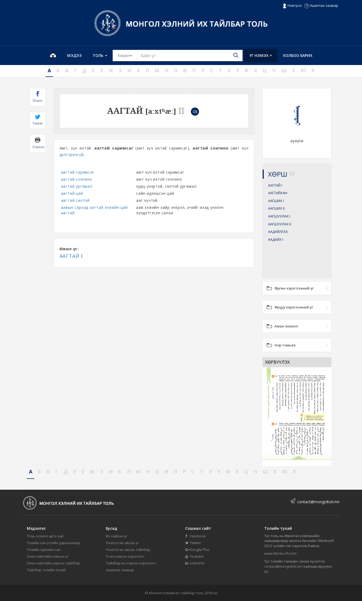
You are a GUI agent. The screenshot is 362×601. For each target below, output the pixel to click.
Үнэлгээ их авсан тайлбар (128, 549)
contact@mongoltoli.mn (318, 501)
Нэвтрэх (292, 5)
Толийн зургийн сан (44, 549)
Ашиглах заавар (321, 5)
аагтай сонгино (76, 179)
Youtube (194, 556)
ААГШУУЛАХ (279, 216)
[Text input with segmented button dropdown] (190, 55)
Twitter (193, 542)
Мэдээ (74, 55)
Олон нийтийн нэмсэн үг (48, 556)
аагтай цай (72, 193)
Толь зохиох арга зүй (45, 536)
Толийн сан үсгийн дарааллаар (53, 542)
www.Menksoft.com (280, 553)
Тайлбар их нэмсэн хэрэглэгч (131, 563)
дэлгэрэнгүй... (73, 154)
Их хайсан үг (116, 536)
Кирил (127, 55)
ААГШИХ (276, 200)
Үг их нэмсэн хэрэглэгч (125, 556)
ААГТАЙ (70, 256)
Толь (100, 55)
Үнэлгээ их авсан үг (122, 542)
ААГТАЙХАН (277, 192)
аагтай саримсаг (77, 172)
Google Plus (197, 549)
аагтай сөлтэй (75, 200)
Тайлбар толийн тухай (46, 569)
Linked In (194, 563)
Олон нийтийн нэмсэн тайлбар (53, 563)
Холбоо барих (297, 55)
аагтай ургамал (76, 186)
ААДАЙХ (275, 239)
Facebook (195, 536)
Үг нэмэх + (260, 55)
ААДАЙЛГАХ (278, 231)
